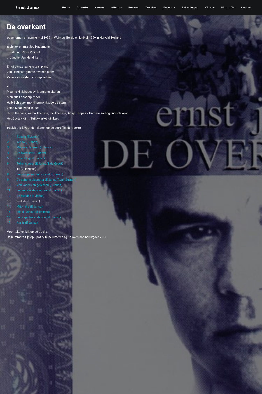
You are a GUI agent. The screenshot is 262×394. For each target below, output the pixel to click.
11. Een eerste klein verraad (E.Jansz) (34, 190)
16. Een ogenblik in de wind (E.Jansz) (34, 217)
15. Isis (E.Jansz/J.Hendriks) (28, 212)
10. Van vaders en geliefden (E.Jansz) (34, 185)
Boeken (133, 7)
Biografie (227, 7)
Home (66, 7)
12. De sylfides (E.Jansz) (25, 196)
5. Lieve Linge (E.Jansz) (26, 158)
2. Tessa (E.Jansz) (22, 142)
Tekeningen (190, 7)
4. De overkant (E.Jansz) (26, 153)
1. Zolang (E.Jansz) (23, 137)
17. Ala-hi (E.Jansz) (22, 223)
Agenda (82, 7)
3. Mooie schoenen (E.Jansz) (29, 147)
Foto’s (169, 7)
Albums (116, 7)
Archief (246, 7)
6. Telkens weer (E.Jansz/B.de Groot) (35, 163)
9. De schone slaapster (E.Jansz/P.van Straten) (41, 180)
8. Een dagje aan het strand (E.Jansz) (35, 174)
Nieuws (100, 7)
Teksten (151, 7)
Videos (210, 7)
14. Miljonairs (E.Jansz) (25, 206)
